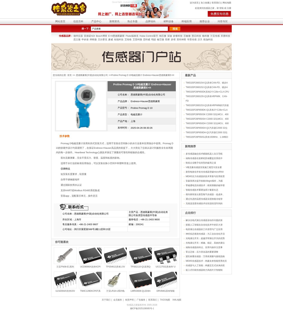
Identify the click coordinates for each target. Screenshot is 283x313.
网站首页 (60, 21)
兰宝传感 (215, 36)
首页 (69, 75)
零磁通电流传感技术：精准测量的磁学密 (205, 185)
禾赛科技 (225, 36)
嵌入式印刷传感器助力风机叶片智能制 (204, 270)
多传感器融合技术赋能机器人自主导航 (204, 154)
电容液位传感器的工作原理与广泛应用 (204, 229)
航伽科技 (208, 39)
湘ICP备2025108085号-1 (142, 308)
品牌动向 (150, 21)
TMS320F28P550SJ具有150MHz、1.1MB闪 (207, 137)
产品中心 (96, 21)
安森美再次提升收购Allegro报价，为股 (204, 181)
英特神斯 (181, 39)
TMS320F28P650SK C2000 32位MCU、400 (207, 114)
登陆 (221, 8)
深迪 (169, 36)
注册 (229, 8)
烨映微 (93, 39)
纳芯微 (162, 36)
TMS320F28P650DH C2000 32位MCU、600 (207, 123)
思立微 (76, 39)
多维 (173, 39)
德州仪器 (78, 36)
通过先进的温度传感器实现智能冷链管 (204, 199)
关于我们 (106, 300)
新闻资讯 (114, 21)
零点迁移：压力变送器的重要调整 (202, 252)
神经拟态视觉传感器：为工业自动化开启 (205, 234)
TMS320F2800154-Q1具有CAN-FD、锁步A (207, 83)
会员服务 (117, 300)
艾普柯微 (137, 39)
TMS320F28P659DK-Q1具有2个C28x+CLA (207, 110)
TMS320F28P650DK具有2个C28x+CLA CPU (207, 92)
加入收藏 (205, 2)
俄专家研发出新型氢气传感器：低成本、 (205, 194)
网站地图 (227, 2)
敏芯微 (160, 39)
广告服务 (141, 300)
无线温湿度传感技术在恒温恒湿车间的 (204, 203)
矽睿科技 (177, 36)
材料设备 (169, 21)
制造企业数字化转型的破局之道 (201, 163)
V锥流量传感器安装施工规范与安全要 (204, 167)
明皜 (153, 39)
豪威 (110, 39)
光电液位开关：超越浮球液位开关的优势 (205, 238)
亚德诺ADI (89, 36)
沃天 (200, 39)
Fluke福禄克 (132, 36)
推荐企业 (205, 21)
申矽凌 (85, 39)
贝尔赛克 (102, 39)
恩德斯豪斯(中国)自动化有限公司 (92, 75)
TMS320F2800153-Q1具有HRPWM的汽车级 (207, 105)
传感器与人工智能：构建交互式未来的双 (205, 265)
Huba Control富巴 (149, 36)
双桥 (167, 39)
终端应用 (187, 21)
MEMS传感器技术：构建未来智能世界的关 (206, 261)
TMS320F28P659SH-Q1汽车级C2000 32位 (206, 128)
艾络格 (128, 39)
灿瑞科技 (118, 39)
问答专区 (223, 21)
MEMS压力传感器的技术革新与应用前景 (205, 176)
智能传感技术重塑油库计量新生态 (202, 190)
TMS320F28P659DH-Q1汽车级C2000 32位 (206, 132)
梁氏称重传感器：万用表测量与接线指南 (205, 256)
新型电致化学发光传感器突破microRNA (205, 172)
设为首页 (194, 2)
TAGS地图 (165, 300)
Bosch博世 (101, 36)
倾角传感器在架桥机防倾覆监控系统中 (204, 158)
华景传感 (192, 39)
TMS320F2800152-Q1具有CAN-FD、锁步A (207, 87)
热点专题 (132, 21)
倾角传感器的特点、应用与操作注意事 (204, 247)
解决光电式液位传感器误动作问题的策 (204, 220)
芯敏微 (187, 36)
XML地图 (176, 300)
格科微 (205, 36)
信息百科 (78, 21)
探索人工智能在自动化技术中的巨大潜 (204, 225)
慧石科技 (196, 36)
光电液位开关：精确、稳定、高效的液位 (205, 243)
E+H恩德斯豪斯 (116, 36)
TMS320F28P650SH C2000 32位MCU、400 (207, 119)
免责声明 (129, 300)
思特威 (146, 39)
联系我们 (216, 2)
